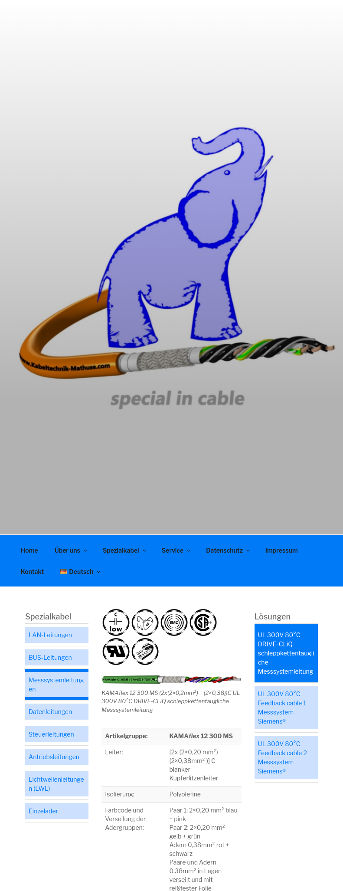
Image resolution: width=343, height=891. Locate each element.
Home (29, 550)
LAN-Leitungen (50, 635)
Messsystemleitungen (56, 684)
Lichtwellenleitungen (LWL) (56, 784)
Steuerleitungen (51, 734)
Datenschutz (228, 550)
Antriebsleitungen (54, 756)
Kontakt (32, 571)
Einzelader (43, 811)
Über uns (71, 550)
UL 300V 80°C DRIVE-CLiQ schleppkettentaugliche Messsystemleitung (286, 653)
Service (177, 550)
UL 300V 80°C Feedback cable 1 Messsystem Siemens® (282, 707)
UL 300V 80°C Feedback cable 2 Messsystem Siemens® (282, 757)
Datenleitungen (50, 711)
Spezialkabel (125, 550)
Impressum (281, 550)
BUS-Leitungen (50, 657)
